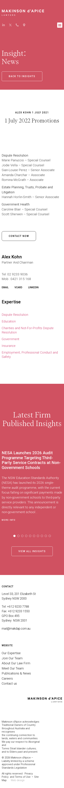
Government (10, 339)
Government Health (16, 204)
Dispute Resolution (15, 315)
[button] (59, 25)
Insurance (9, 346)
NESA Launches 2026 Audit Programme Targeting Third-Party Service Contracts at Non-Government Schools (31, 460)
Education (9, 321)
